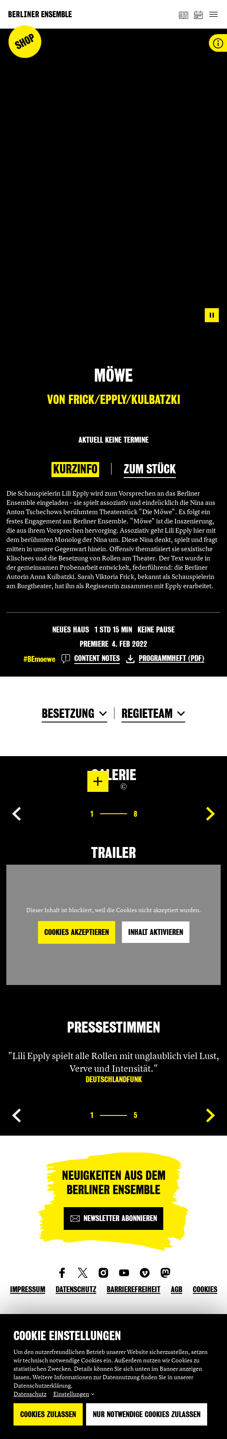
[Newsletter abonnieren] (113, 1218)
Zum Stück (150, 469)
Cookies (205, 1289)
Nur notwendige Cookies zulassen (146, 1414)
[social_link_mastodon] (165, 1273)
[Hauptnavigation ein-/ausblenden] (213, 14)
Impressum (27, 1289)
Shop (25, 42)
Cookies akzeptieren (76, 932)
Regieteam (147, 713)
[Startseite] (40, 14)
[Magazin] (183, 14)
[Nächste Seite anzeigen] (210, 813)
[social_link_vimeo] (145, 1273)
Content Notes (97, 658)
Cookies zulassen (48, 1414)
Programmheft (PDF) (171, 658)
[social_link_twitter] (83, 1273)
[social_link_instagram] (103, 1273)
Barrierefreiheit (133, 1289)
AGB (176, 1289)
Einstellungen (71, 1394)
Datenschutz (30, 1394)
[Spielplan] (198, 14)
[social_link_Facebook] (62, 1273)
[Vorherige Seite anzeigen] (16, 813)
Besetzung (68, 713)
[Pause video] (211, 315)
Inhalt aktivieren (155, 932)
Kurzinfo (75, 469)
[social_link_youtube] (124, 1273)
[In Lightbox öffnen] (97, 781)
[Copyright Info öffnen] (123, 786)
